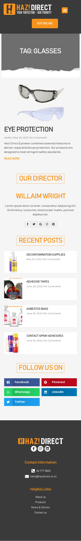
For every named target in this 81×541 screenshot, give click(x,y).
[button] (65, 10)
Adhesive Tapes (37, 281)
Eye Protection (28, 130)
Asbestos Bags (37, 308)
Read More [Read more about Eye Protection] (12, 158)
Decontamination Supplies (45, 254)
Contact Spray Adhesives (44, 335)
